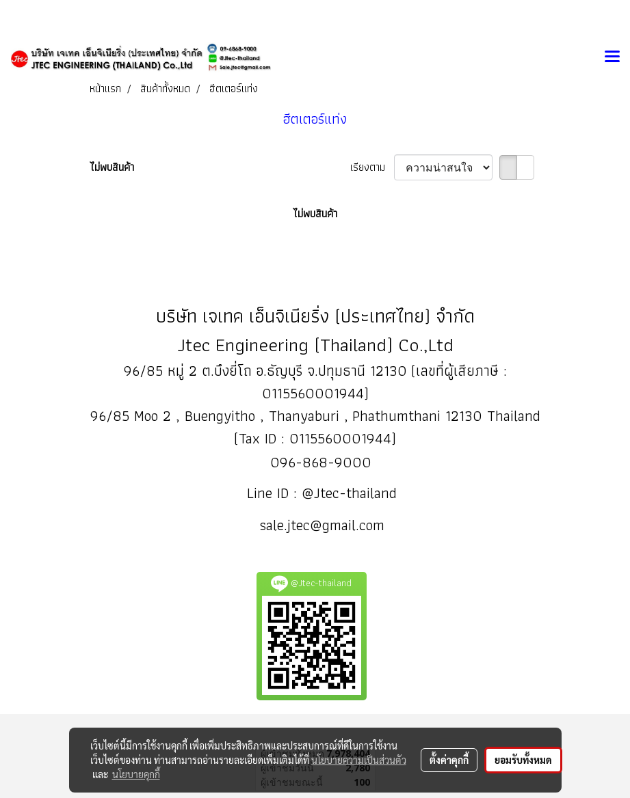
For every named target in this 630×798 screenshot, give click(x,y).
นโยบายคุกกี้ (136, 774)
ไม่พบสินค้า (112, 167)
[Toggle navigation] (612, 57)
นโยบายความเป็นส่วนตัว (358, 760)
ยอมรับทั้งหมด (523, 760)
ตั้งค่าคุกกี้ (449, 760)
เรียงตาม (372, 167)
